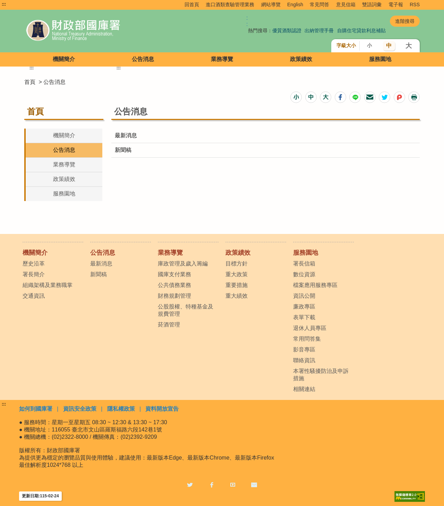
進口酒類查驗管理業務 (230, 4)
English (295, 4)
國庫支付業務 (174, 274)
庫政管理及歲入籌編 (183, 264)
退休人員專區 (309, 328)
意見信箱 (346, 4)
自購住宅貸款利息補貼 (361, 30)
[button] (296, 97)
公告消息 (143, 59)
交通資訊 (34, 296)
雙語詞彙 (372, 4)
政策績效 (301, 59)
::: (4, 4)
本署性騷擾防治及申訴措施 (321, 374)
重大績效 (236, 296)
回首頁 (192, 4)
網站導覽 (271, 4)
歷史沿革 (34, 264)
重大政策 (236, 274)
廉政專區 (304, 306)
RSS (415, 4)
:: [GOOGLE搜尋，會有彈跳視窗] (247, 21)
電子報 (395, 4)
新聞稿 (123, 150)
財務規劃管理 (174, 296)
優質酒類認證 (286, 30)
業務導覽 (222, 59)
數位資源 (304, 274)
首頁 (29, 82)
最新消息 (126, 135)
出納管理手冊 (319, 30)
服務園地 (380, 59)
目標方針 (236, 264)
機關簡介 (64, 59)
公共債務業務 (174, 285)
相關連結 (304, 389)
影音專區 (304, 349)
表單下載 (304, 317)
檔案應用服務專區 (315, 285)
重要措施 (236, 285)
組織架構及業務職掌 (47, 285)
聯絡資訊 (304, 360)
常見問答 (319, 4)
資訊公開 (304, 296)
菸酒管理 (169, 325)
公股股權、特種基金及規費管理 (185, 310)
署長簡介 (34, 274)
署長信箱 (304, 264)
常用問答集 (307, 339)
